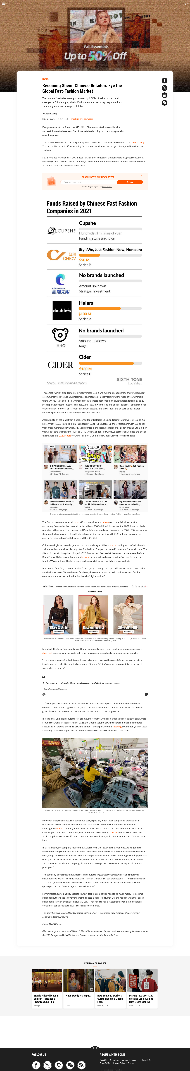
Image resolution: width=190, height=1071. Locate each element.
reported (113, 832)
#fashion (75, 119)
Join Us (125, 1060)
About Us (103, 1060)
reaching (117, 726)
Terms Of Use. (107, 187)
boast (77, 522)
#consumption (87, 119)
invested (85, 557)
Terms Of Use (105, 1063)
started (113, 545)
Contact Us (146, 1060)
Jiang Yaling (51, 113)
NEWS (45, 78)
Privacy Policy (119, 1063)
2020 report (65, 435)
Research (135, 1060)
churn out (47, 653)
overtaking (138, 142)
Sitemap (131, 1063)
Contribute (114, 1060)
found (59, 828)
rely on (105, 522)
